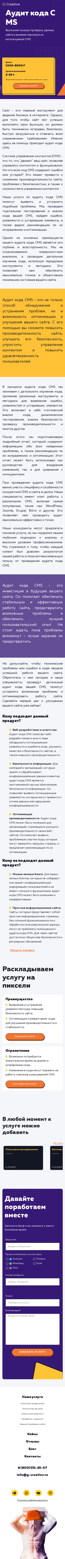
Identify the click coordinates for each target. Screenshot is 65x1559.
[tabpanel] (25, 1158)
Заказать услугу (28, 86)
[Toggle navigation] (58, 4)
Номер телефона (15, 1275)
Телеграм (15, 1259)
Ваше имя (11, 1240)
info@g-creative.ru (32, 1475)
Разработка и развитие (32, 1419)
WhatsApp (16, 1263)
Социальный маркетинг (32, 1414)
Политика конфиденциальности (32, 1500)
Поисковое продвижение (32, 1403)
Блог (32, 1449)
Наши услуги (32, 1397)
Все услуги (58, 1143)
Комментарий (13, 1310)
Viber (13, 1268)
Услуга (9, 1296)
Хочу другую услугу (25, 1084)
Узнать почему (22, 950)
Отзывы (32, 1441)
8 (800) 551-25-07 (32, 1467)
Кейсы (32, 1434)
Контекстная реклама (32, 1409)
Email (39, 1263)
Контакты (32, 1456)
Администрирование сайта (32, 1424)
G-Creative (11, 4)
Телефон (41, 1259)
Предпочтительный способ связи (23, 1254)
